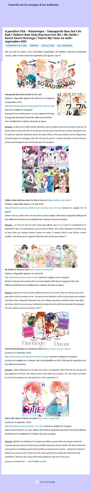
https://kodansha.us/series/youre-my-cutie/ (24, 426)
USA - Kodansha (64, 46)
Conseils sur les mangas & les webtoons (33, 4)
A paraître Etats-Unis (16, 46)
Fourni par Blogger (45, 482)
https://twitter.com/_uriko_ (59, 200)
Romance (34, 46)
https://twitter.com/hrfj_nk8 (48, 418)
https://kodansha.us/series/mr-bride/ (21, 277)
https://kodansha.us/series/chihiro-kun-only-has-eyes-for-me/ (33, 208)
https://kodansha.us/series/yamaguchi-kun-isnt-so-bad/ (30, 106)
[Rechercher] (87, 4)
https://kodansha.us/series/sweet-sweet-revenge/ (27, 357)
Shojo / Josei (48, 46)
